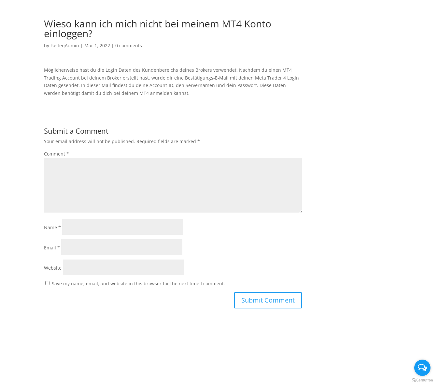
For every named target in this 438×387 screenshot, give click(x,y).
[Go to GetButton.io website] (422, 380)
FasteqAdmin (64, 45)
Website (53, 268)
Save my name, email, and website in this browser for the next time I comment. (138, 283)
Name (52, 227)
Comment (56, 154)
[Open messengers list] (422, 368)
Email (52, 248)
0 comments (128, 45)
